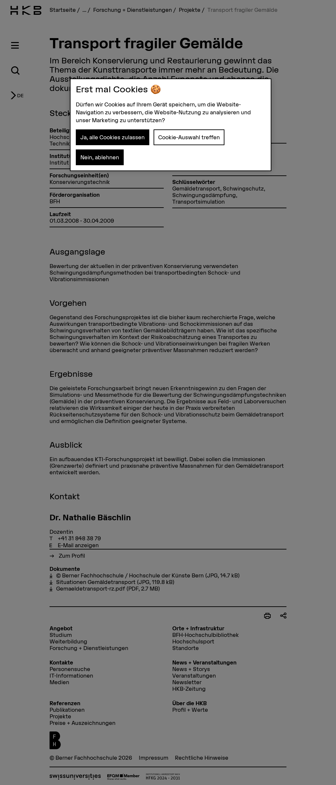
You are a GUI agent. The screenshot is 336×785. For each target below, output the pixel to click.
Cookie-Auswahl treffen (189, 137)
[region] (170, 124)
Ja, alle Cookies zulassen (112, 137)
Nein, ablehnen (99, 157)
